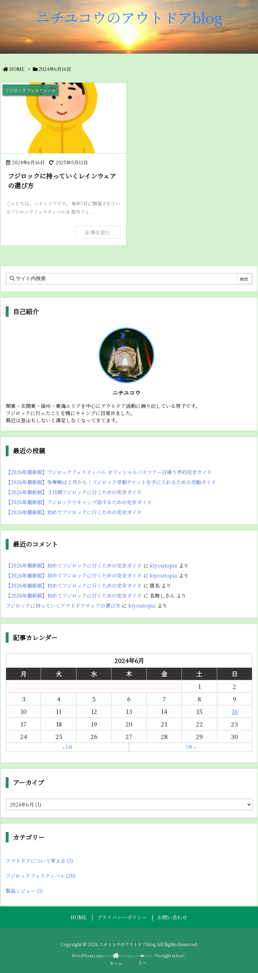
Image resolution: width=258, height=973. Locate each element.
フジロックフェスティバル (40, 875)
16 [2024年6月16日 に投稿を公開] (235, 711)
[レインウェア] (63, 118)
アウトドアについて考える (39, 860)
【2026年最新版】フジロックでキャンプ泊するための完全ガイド (79, 502)
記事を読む (97, 232)
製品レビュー (24, 890)
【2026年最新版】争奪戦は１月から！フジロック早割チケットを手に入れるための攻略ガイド (111, 482)
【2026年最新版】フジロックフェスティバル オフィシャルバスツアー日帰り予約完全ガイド (109, 472)
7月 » (190, 747)
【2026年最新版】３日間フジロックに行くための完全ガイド (74, 492)
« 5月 (67, 747)
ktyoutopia (163, 565)
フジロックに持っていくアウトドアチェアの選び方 (63, 605)
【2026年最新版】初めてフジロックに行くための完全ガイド (74, 512)
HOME (16, 68)
